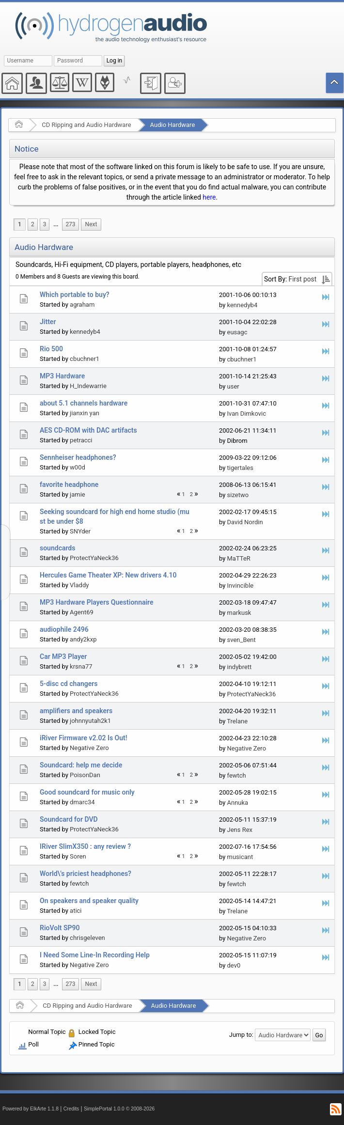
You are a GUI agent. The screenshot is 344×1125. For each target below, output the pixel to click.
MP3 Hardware (62, 376)
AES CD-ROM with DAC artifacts (88, 430)
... (55, 224)
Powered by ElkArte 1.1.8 (30, 1108)
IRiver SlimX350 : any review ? (85, 846)
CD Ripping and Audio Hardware (86, 124)
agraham (82, 304)
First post (303, 279)
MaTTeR (238, 558)
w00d (77, 467)
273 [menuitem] (70, 224)
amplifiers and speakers (76, 711)
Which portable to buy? (74, 294)
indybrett (239, 667)
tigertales (240, 467)
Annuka (238, 802)
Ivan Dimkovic (246, 413)
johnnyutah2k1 (90, 720)
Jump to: (241, 1034)
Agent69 (82, 612)
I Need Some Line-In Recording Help (95, 955)
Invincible (240, 585)
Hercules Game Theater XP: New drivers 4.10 (108, 575)
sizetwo (238, 495)
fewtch (236, 775)
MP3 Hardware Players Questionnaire (97, 602)
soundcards (57, 548)
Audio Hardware (172, 124)
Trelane (237, 721)
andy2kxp (83, 639)
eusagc (237, 332)
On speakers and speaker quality (89, 901)
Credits (71, 1108)
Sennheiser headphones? (78, 457)
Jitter (48, 322)
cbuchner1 (84, 358)
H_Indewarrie (88, 386)
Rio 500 (51, 349)
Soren (78, 856)
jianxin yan (84, 413)
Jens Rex (240, 829)
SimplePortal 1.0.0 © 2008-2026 (119, 1108)
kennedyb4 (242, 305)
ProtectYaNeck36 (94, 558)
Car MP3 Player (63, 656)
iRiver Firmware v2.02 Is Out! (83, 738)
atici (75, 910)
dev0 (234, 965)
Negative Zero (89, 747)
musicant (240, 856)
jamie (77, 494)
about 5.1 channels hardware (83, 403)
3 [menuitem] (45, 224)
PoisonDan (85, 775)
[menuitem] (55, 225)
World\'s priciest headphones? (85, 873)
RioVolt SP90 (60, 928)
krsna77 (81, 666)
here (209, 197)
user (233, 386)
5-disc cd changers (68, 684)
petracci (81, 440)
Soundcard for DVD (69, 819)
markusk (239, 612)
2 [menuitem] (32, 224)
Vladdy (79, 585)
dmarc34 (82, 802)
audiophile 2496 (64, 629)
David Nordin (245, 522)
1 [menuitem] (19, 224)
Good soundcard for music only (87, 792)
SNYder (80, 531)
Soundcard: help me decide (81, 765)
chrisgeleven (87, 937)
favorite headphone (69, 484)
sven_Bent (241, 639)
